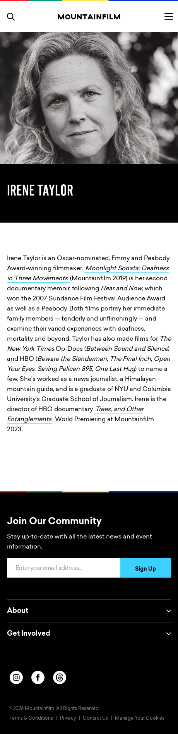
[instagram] (16, 677)
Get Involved (89, 633)
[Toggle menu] (168, 16)
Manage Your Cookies (139, 718)
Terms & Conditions (31, 718)
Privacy (68, 718)
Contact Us (95, 718)
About (89, 611)
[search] (11, 16)
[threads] (59, 677)
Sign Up (145, 569)
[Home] (89, 16)
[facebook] (38, 677)
